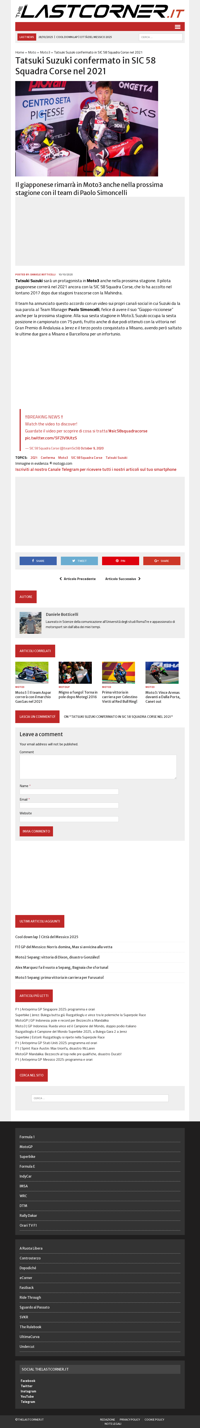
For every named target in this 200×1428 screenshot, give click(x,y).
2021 (34, 457)
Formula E (27, 1166)
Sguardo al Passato (35, 1307)
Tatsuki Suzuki (116, 457)
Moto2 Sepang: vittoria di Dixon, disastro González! (57, 957)
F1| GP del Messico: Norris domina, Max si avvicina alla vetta (63, 947)
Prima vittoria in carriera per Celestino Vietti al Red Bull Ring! (119, 697)
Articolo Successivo (123, 578)
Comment (27, 752)
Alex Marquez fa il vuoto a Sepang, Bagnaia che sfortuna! (61, 967)
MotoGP (64, 687)
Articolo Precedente (77, 578)
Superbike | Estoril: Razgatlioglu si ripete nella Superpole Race (60, 1037)
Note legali (113, 1423)
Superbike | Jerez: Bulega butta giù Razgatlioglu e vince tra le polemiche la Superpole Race (80, 1014)
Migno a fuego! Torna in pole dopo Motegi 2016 (78, 694)
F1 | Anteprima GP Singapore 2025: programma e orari (55, 1009)
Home (19, 52)
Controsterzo (30, 1258)
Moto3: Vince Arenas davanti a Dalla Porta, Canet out (162, 697)
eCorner (26, 1278)
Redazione (107, 1419)
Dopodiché (28, 1268)
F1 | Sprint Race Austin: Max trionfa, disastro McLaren (55, 1048)
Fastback (27, 1288)
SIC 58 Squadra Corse (86, 457)
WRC (23, 1196)
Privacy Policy (130, 1419)
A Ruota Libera (31, 1248)
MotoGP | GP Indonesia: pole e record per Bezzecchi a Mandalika (62, 1020)
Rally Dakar (28, 1216)
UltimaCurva (29, 1337)
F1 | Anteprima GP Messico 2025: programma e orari (53, 1059)
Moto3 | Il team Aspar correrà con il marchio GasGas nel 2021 (33, 697)
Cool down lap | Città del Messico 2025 (46, 937)
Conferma (48, 457)
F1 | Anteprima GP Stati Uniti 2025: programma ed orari (56, 1042)
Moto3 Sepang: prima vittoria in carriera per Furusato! (59, 977)
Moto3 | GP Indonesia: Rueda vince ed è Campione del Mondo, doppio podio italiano (75, 1026)
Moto (32, 52)
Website (26, 813)
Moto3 (45, 52)
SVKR (24, 1317)
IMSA (24, 1186)
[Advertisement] (100, 231)
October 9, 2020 (92, 448)
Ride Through (30, 1297)
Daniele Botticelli (43, 274)
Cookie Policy (154, 1419)
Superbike (27, 1157)
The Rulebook (30, 1327)
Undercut (27, 1347)
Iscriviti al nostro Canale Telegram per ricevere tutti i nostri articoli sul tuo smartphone (95, 469)
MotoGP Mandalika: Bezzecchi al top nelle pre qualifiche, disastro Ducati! (68, 1054)
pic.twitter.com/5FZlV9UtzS (51, 437)
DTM (23, 1206)
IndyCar (26, 1176)
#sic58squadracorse (128, 430)
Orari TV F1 (28, 1225)
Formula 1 (27, 1137)
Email (24, 799)
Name (24, 785)
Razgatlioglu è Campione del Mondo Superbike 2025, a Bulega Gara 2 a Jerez (71, 1031)
